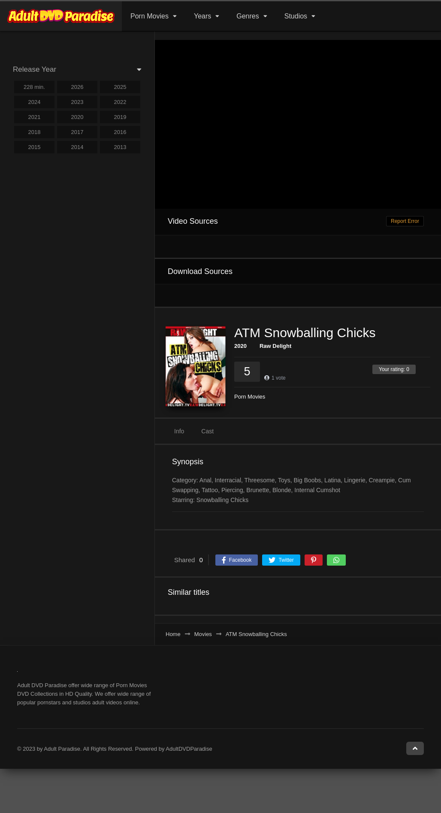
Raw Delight (275, 346)
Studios (295, 16)
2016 (120, 132)
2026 (77, 87)
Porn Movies (149, 16)
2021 (34, 117)
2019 (120, 117)
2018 (34, 132)
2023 (77, 102)
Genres (247, 16)
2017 (77, 132)
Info (179, 431)
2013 (120, 147)
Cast (207, 431)
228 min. (34, 87)
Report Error (405, 221)
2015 (34, 147)
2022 (120, 102)
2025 (120, 87)
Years (202, 16)
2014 (77, 147)
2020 (240, 346)
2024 (34, 102)
